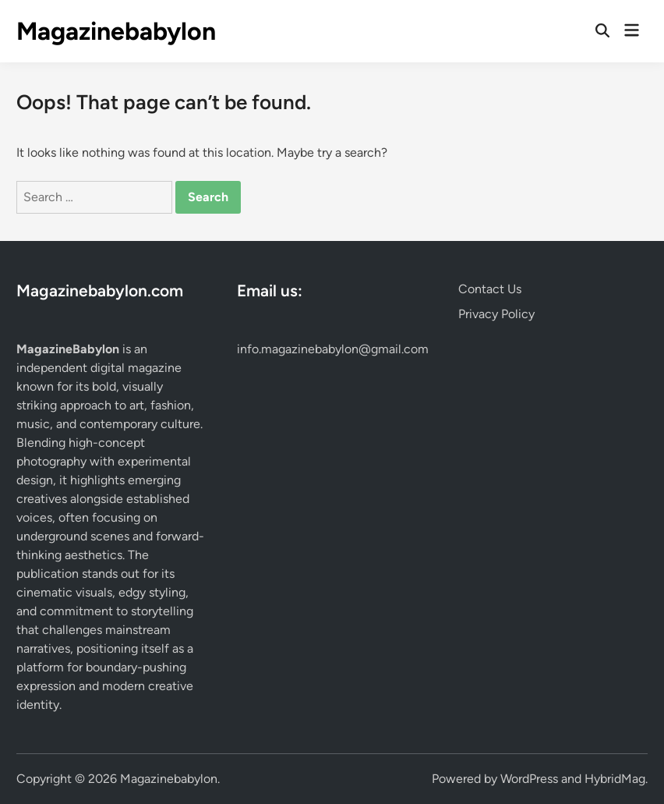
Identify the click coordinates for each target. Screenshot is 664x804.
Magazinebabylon (116, 31)
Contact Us (489, 289)
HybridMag (615, 778)
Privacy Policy (496, 313)
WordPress (529, 778)
